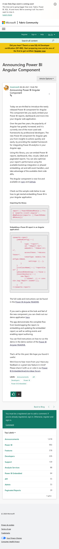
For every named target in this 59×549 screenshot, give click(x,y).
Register (24, 34)
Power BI (27, 380)
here (28, 317)
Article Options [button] (45, 78)
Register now (40, 51)
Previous (43, 495)
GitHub (32, 181)
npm (23, 181)
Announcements (23, 377)
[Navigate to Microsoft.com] (9, 22)
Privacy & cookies (7, 525)
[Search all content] (38, 40)
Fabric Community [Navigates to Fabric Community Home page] (28, 22)
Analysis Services (12, 467)
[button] (49, 94)
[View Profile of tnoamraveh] (14, 87)
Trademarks (5, 533)
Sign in (33, 34)
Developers (15, 380)
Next (54, 495)
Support (8, 462)
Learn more (7, 15)
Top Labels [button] (9, 432)
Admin (8, 484)
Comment (10, 425)
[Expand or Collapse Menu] (3, 29)
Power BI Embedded (18, 383)
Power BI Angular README (27, 301)
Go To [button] (50, 34)
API (34, 377)
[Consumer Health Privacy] (29, 541)
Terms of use (6, 529)
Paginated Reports (13, 490)
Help (42, 34)
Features (8, 450)
